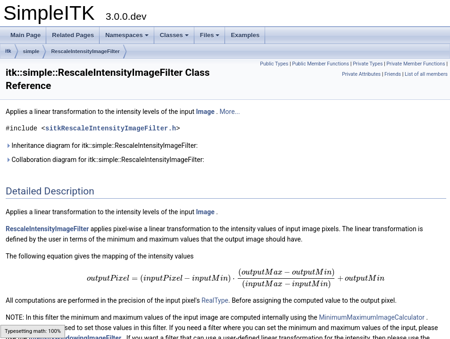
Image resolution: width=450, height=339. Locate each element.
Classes (174, 35)
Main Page (25, 35)
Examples (245, 35)
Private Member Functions (415, 64)
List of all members (426, 74)
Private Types (368, 64)
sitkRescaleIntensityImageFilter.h (110, 128)
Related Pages (73, 35)
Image (205, 111)
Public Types (274, 64)
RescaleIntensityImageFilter (85, 51)
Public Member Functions (320, 64)
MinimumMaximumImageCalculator (372, 317)
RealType (214, 300)
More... (229, 111)
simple (31, 51)
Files (210, 35)
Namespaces (127, 35)
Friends (392, 74)
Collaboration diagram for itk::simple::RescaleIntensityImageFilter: (105, 159)
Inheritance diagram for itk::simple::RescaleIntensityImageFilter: (102, 145)
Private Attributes (361, 74)
